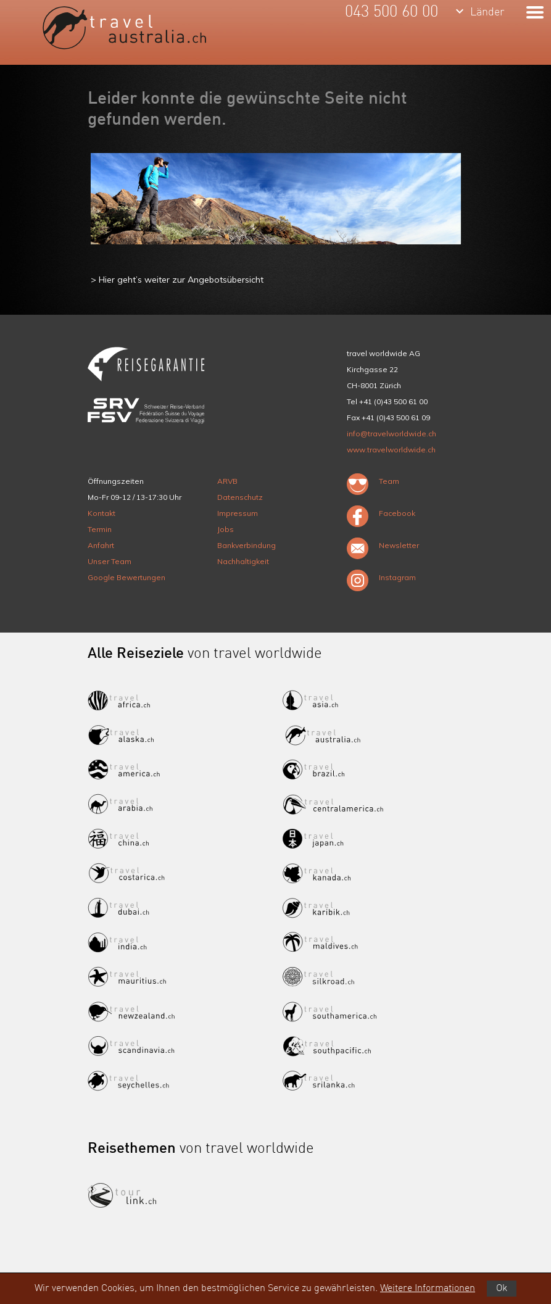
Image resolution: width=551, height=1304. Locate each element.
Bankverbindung (246, 545)
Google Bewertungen (126, 577)
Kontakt (101, 513)
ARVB (227, 481)
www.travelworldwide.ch (391, 449)
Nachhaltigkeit (243, 561)
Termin (100, 529)
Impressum (237, 513)
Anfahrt (101, 545)
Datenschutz (240, 497)
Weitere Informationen (427, 1289)
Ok (501, 1289)
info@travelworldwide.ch (391, 433)
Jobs (225, 529)
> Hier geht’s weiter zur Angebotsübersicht (177, 279)
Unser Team (109, 561)
